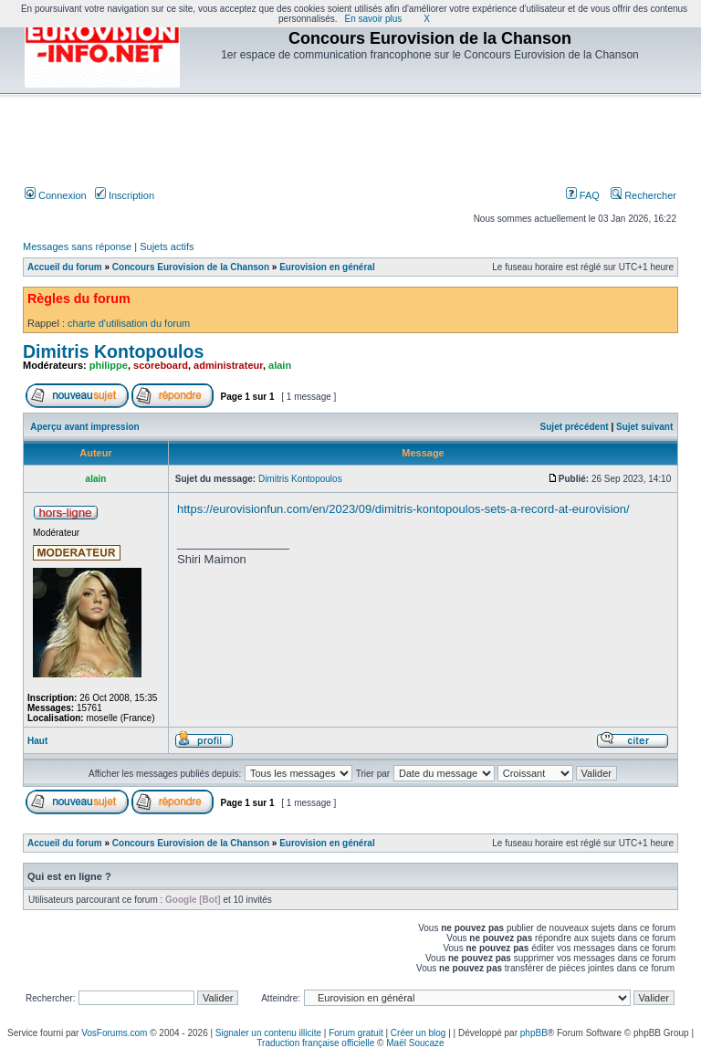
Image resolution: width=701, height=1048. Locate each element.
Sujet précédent (574, 427)
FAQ (583, 195)
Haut (37, 741)
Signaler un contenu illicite (268, 1033)
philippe (108, 365)
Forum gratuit (355, 1033)
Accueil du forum (64, 267)
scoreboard (160, 365)
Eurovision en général (326, 267)
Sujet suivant (644, 427)
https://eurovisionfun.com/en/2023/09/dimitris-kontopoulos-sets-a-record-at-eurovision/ (403, 509)
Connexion (56, 195)
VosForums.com (114, 1033)
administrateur (228, 365)
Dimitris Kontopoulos (113, 351)
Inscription (124, 195)
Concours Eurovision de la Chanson (190, 267)
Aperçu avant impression (84, 427)
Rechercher (643, 195)
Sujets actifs (167, 246)
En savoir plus (374, 19)
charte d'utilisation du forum (129, 323)
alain (279, 365)
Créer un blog (418, 1033)
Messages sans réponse (77, 246)
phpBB (534, 1033)
